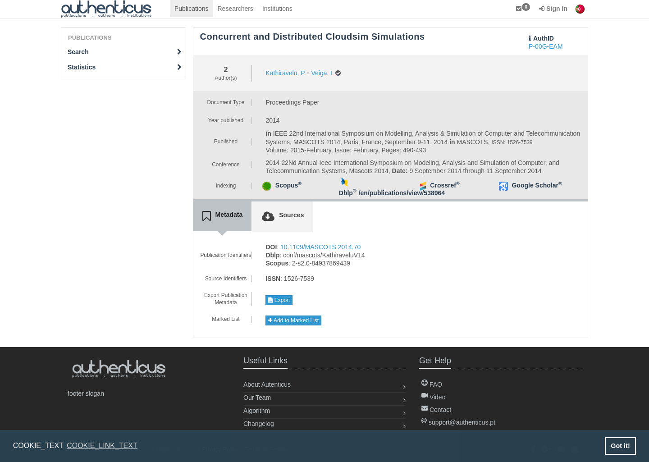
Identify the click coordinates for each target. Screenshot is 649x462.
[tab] (222, 216)
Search (125, 51)
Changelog (258, 423)
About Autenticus (267, 384)
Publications (191, 8)
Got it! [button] (620, 445)
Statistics (125, 67)
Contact (436, 409)
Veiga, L (322, 73)
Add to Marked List (293, 320)
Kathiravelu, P (285, 73)
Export (279, 300)
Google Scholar (537, 185)
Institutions (277, 8)
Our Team (257, 397)
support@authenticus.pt (458, 422)
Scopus (288, 185)
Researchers (235, 8)
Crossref (444, 185)
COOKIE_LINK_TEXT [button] (102, 445)
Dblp (347, 193)
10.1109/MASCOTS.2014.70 (320, 247)
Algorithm (256, 410)
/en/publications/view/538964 (402, 193)
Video (433, 397)
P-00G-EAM (545, 46)
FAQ (431, 384)
